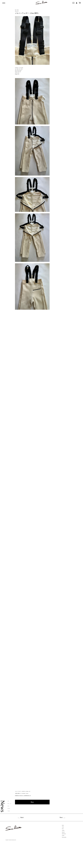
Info (8, 806)
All (8, 801)
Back (22, 817)
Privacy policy (64, 837)
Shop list (63, 832)
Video (8, 810)
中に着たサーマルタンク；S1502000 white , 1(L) (23, 795)
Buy (32, 802)
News (63, 828)
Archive (63, 830)
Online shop (64, 833)
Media (8, 808)
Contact (63, 835)
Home (63, 825)
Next (61, 817)
